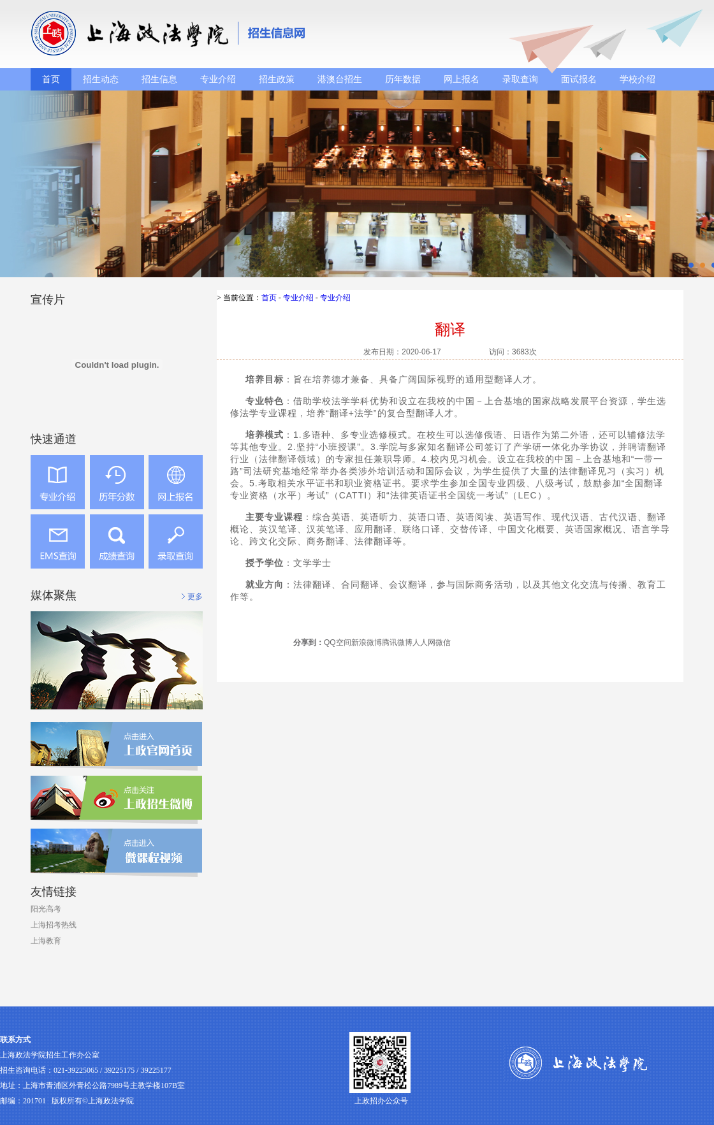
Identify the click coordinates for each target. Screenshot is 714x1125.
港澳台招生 (339, 79)
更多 (195, 596)
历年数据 (403, 79)
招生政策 (277, 79)
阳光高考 (46, 908)
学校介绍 (637, 79)
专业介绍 (218, 79)
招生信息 (159, 79)
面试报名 (579, 79)
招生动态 (101, 79)
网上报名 (461, 79)
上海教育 (46, 940)
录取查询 (520, 79)
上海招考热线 (53, 924)
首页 (51, 79)
